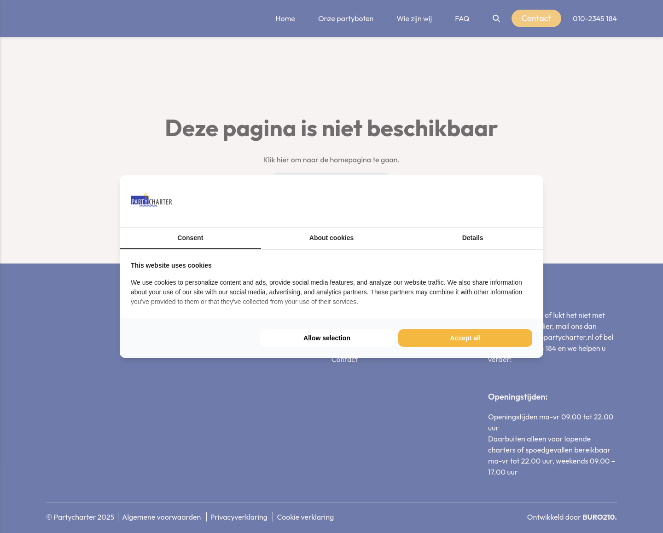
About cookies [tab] (331, 237)
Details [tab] (472, 237)
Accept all (465, 338)
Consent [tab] (190, 237)
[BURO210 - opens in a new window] (497, 201)
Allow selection (326, 338)
